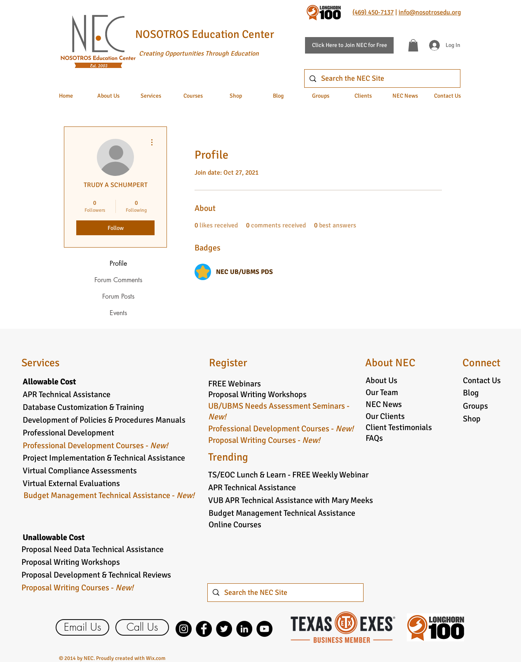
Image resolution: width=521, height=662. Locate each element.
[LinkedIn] (244, 629)
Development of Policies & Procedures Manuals (104, 420)
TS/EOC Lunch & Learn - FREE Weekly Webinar (288, 475)
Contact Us (482, 380)
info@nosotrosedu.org (430, 12)
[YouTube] (264, 629)
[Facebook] (204, 629)
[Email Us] (82, 627)
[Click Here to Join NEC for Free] (349, 45)
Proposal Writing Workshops (257, 394)
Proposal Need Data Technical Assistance (92, 549)
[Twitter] (224, 629)
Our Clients (385, 416)
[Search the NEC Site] (382, 78)
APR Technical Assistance (66, 394)
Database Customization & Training (83, 407)
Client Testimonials (399, 427)
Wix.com (155, 658)
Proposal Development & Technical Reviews (96, 575)
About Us (381, 380)
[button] (413, 45)
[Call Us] (142, 627)
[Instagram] (184, 629)
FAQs (374, 438)
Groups (475, 406)
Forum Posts (118, 296)
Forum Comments (118, 280)
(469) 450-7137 (373, 12)
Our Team (382, 392)
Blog (471, 393)
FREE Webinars (234, 384)
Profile (118, 263)
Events (118, 313)
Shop (472, 419)
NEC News (384, 404)
